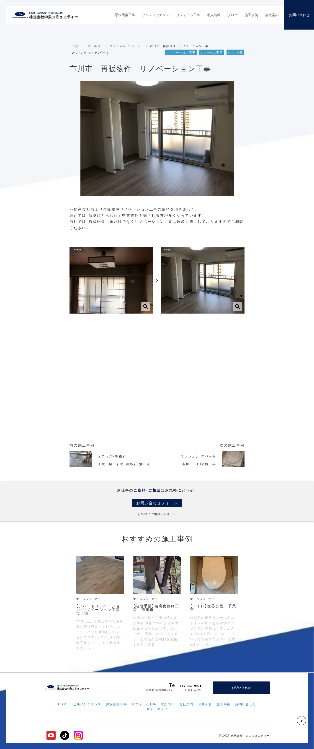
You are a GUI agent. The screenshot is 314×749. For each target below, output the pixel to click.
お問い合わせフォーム (157, 502)
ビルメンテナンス (155, 14)
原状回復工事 (125, 14)
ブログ (232, 14)
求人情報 (214, 14)
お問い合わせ (241, 687)
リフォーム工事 (188, 14)
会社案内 (272, 14)
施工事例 (94, 46)
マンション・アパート (125, 46)
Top (75, 46)
